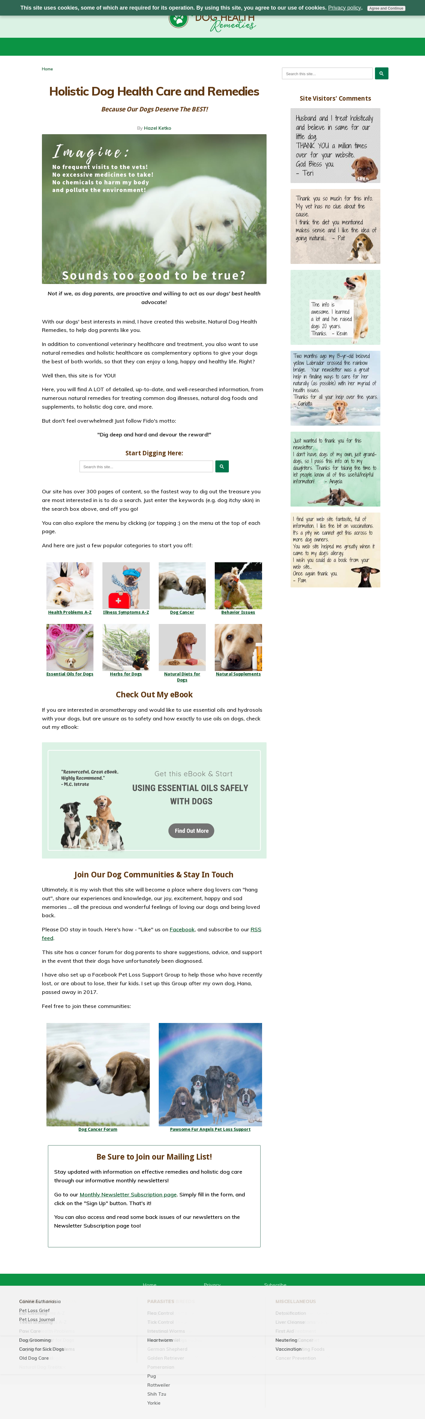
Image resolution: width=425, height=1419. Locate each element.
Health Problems (228, 1356)
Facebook (182, 929)
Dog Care (276, 1356)
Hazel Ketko (157, 128)
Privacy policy (344, 8)
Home (47, 69)
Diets (186, 1356)
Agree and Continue (386, 8)
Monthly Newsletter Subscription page (128, 1194)
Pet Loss (314, 1356)
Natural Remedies (141, 1356)
